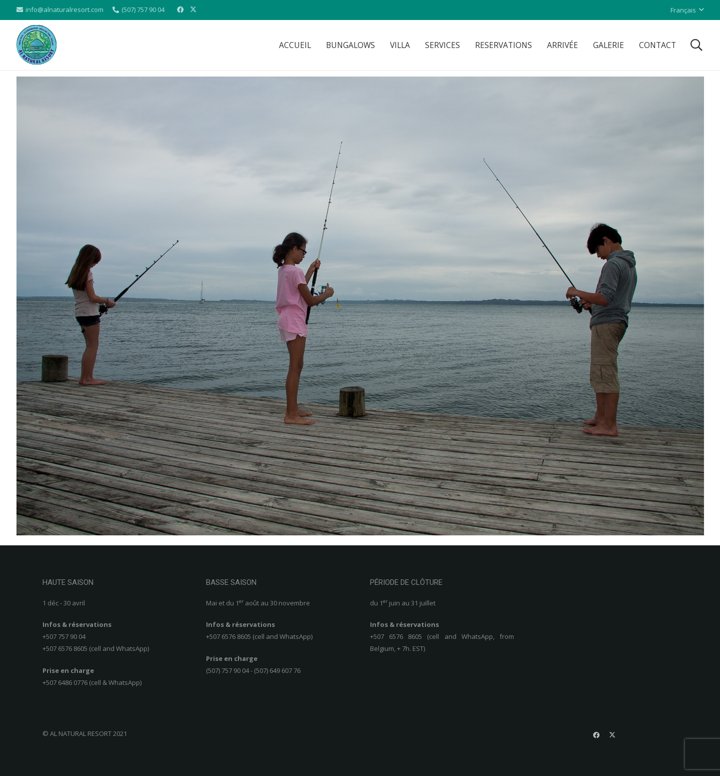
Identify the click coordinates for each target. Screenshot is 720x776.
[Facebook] (180, 10)
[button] (687, 10)
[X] (193, 10)
